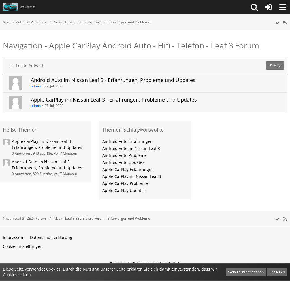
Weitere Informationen (246, 271)
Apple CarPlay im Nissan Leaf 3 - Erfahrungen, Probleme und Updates (114, 99)
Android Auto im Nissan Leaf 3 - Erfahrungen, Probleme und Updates (113, 80)
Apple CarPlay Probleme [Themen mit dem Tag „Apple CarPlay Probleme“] (125, 183)
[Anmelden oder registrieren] (268, 7)
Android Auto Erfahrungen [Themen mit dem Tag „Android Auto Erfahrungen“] (127, 141)
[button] (254, 7)
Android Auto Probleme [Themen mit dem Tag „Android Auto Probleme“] (124, 155)
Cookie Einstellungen (22, 246)
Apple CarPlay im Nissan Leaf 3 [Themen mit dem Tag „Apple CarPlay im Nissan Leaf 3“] (131, 176)
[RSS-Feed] (285, 22)
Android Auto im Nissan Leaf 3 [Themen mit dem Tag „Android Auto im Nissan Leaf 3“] (131, 148)
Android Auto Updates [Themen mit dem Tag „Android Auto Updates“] (123, 162)
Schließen (277, 271)
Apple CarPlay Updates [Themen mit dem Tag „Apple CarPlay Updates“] (124, 190)
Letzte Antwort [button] (30, 65)
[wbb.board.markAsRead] (277, 22)
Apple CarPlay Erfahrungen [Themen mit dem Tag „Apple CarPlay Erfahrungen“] (128, 169)
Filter (275, 65)
